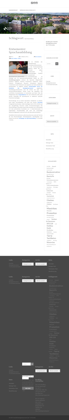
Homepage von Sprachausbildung (27, 118)
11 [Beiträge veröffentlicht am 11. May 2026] (23, 382)
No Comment (37, 56)
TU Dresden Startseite (51, 84)
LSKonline (39, 102)
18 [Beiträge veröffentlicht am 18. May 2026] (23, 384)
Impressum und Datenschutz (27, 10)
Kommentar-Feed (50, 145)
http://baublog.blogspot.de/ (42, 395)
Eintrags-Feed (49, 142)
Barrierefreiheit (13, 10)
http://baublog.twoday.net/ (42, 411)
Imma (12, 58)
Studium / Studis (17, 58)
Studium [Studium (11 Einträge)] (55, 232)
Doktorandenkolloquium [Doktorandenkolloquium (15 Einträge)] (52, 185)
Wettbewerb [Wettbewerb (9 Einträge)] (49, 246)
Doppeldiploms (22, 94)
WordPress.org (50, 148)
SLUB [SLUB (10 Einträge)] (56, 223)
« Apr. (23, 390)
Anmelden (48, 139)
